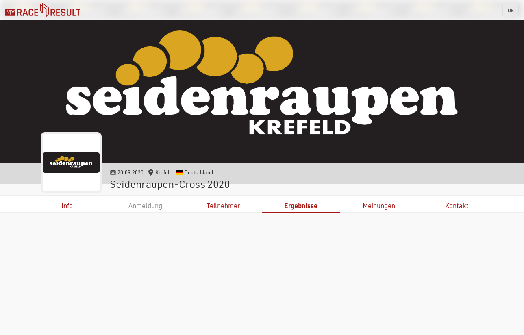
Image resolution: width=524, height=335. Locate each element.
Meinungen (379, 205)
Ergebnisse (300, 205)
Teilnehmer (223, 205)
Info (67, 205)
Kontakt (457, 205)
